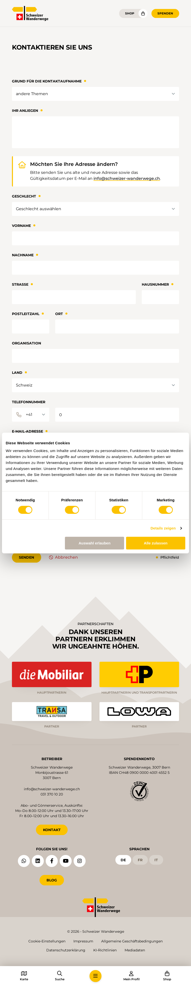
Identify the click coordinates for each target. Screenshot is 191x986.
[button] (95, 976)
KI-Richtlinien (105, 950)
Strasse (20, 284)
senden (26, 557)
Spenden (165, 13)
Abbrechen (66, 557)
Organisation (26, 343)
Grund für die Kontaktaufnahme (47, 81)
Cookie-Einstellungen (46, 941)
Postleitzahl (25, 314)
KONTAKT (52, 829)
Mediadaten (135, 950)
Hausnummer (155, 284)
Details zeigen (163, 528)
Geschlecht (24, 196)
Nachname (23, 255)
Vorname (21, 225)
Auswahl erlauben (94, 543)
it (156, 859)
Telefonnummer (28, 402)
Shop (129, 13)
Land (17, 372)
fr (140, 859)
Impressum (83, 941)
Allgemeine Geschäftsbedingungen (132, 941)
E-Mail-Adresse (27, 431)
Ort (59, 314)
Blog (52, 880)
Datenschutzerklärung (65, 950)
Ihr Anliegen (25, 110)
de (123, 859)
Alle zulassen (155, 543)
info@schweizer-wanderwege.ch (127, 178)
